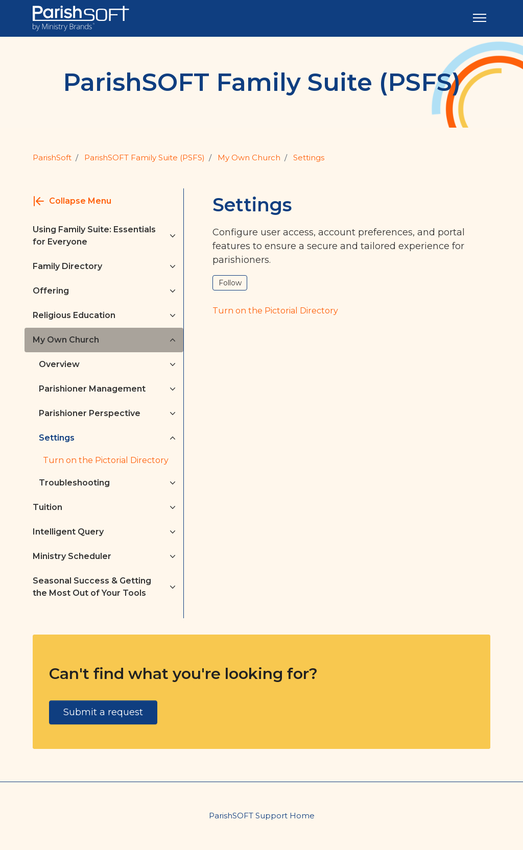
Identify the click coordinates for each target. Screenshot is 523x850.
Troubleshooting (74, 483)
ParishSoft (52, 157)
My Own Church (249, 157)
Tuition (47, 507)
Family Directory (67, 266)
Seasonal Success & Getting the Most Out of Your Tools (92, 587)
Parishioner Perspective (89, 413)
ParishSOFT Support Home (262, 815)
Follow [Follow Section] (230, 282)
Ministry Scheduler (72, 556)
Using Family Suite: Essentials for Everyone (94, 236)
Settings (308, 157)
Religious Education (74, 315)
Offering (51, 291)
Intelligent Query (68, 532)
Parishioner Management (92, 389)
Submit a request (103, 712)
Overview (59, 364)
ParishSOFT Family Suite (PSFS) (144, 157)
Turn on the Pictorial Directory (106, 460)
